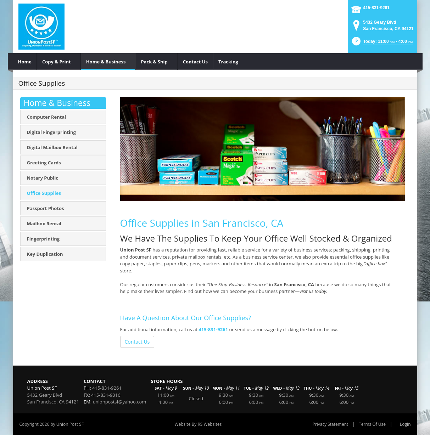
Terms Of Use (372, 424)
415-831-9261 (376, 7)
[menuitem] (25, 61)
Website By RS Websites (198, 424)
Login (405, 424)
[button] (382, 43)
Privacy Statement (330, 424)
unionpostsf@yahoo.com (119, 402)
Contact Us (137, 341)
